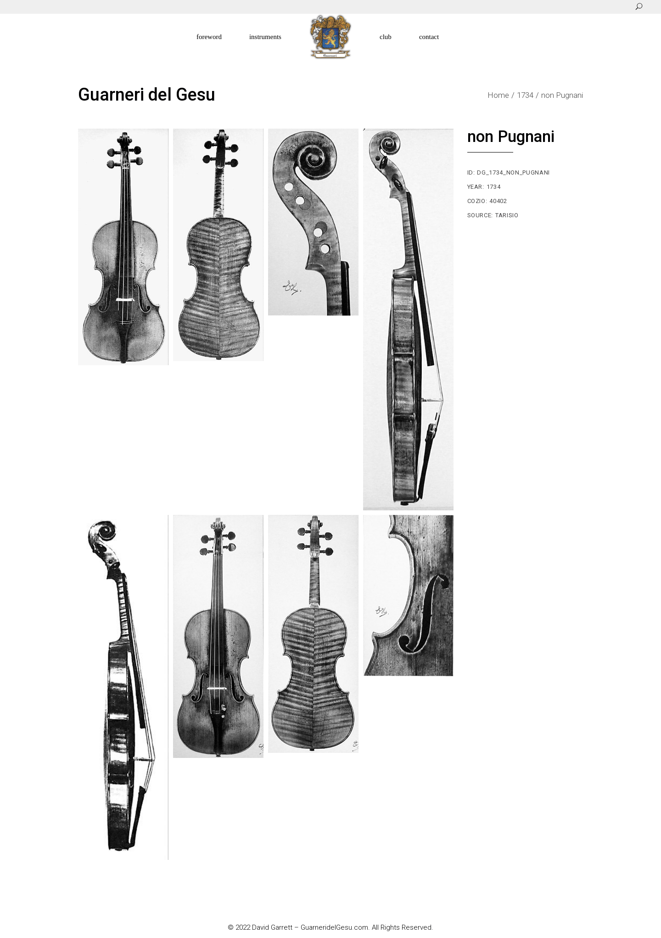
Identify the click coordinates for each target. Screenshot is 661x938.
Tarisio (507, 215)
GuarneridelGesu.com (334, 927)
